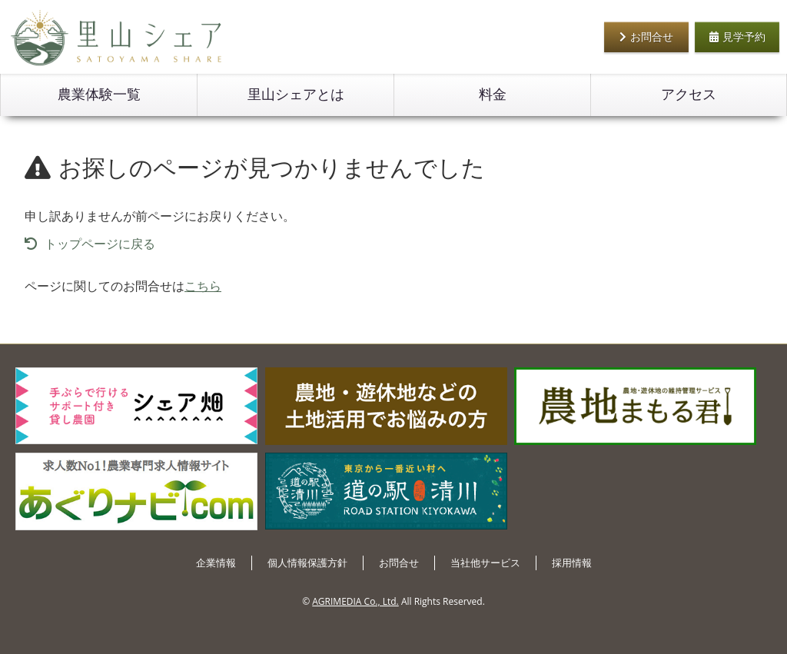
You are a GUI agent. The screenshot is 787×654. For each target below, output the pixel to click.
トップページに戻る (90, 243)
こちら (202, 285)
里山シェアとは (295, 94)
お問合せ (646, 36)
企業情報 (216, 562)
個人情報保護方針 (307, 562)
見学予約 (737, 36)
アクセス (688, 94)
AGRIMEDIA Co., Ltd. (355, 601)
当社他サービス (485, 562)
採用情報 (572, 562)
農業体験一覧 (99, 94)
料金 (492, 94)
